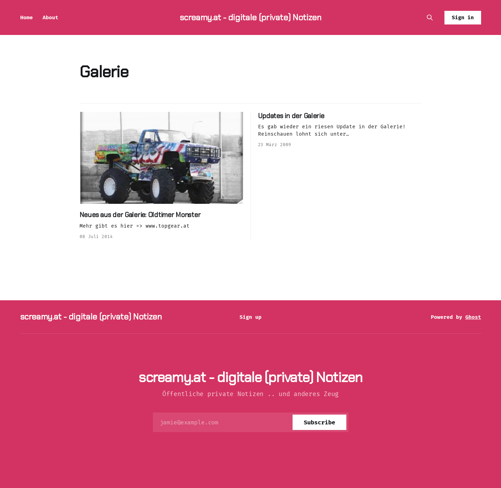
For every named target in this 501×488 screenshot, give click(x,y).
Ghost (473, 317)
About (50, 17)
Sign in (463, 17)
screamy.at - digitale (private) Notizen (251, 17)
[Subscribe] (319, 422)
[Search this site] (429, 17)
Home (26, 17)
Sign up (250, 317)
